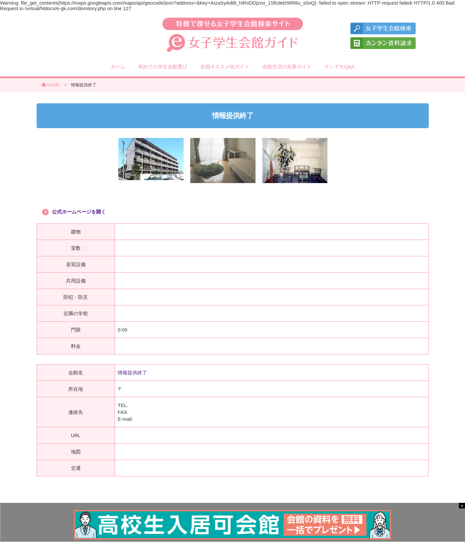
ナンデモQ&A (339, 66)
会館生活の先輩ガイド (286, 66)
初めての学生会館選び (162, 66)
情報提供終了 (132, 372)
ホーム (117, 66)
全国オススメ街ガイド (224, 66)
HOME (53, 84)
